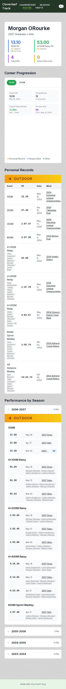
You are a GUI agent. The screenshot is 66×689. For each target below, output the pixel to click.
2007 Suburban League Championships (48, 480)
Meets (39, 7)
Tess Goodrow (11, 255)
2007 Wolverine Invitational (45, 451)
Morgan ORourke (10, 264)
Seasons (45, 5)
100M (11, 82)
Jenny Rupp (9, 268)
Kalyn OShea (10, 322)
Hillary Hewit (10, 288)
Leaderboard (27, 5)
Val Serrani (11, 324)
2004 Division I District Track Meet (53, 315)
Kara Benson (10, 375)
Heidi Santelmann (12, 284)
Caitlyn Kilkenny (10, 259)
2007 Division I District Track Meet (48, 435)
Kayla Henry (31, 546)
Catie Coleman (11, 380)
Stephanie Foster (33, 594)
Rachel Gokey (32, 521)
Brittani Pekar (47, 500)
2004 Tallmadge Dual (51, 210)
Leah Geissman (48, 567)
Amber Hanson (47, 471)
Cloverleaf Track (9, 6)
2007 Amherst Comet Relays (48, 443)
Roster (27, 7)
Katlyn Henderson (33, 473)
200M (22, 82)
